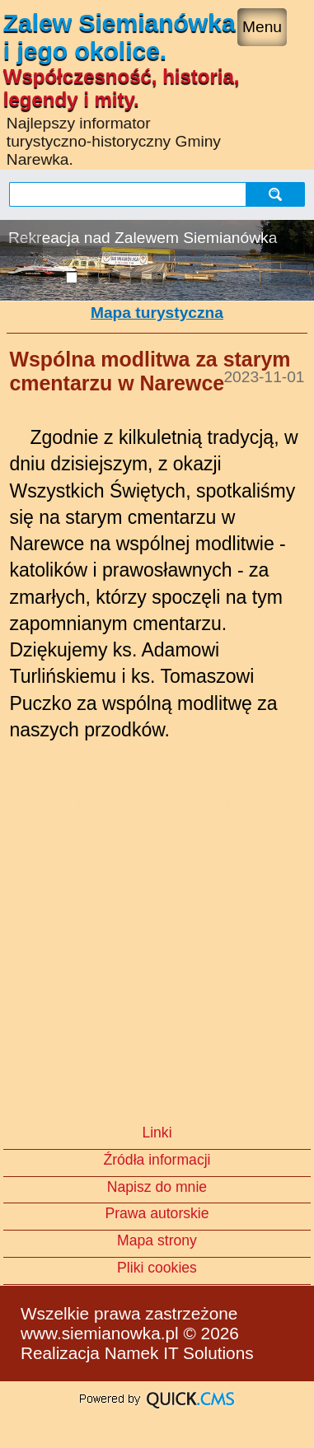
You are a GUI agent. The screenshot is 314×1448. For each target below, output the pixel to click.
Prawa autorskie (157, 1213)
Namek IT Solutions (179, 1352)
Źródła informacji (156, 1159)
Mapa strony (157, 1240)
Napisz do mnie (157, 1187)
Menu (262, 26)
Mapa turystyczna (157, 312)
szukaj (277, 194)
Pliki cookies (157, 1267)
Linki (156, 1132)
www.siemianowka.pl (100, 1333)
